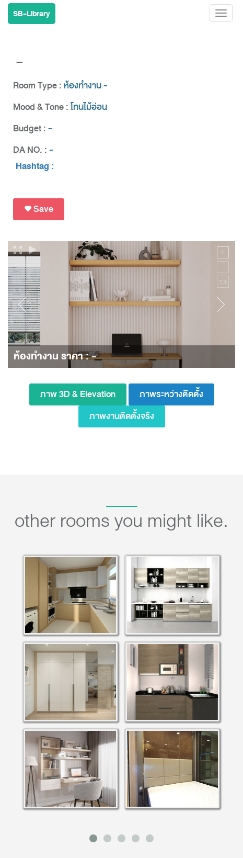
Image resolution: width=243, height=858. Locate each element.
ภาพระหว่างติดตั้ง (171, 394)
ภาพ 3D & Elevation (77, 394)
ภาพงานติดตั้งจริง (121, 416)
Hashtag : (35, 166)
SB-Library (31, 13)
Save (38, 209)
